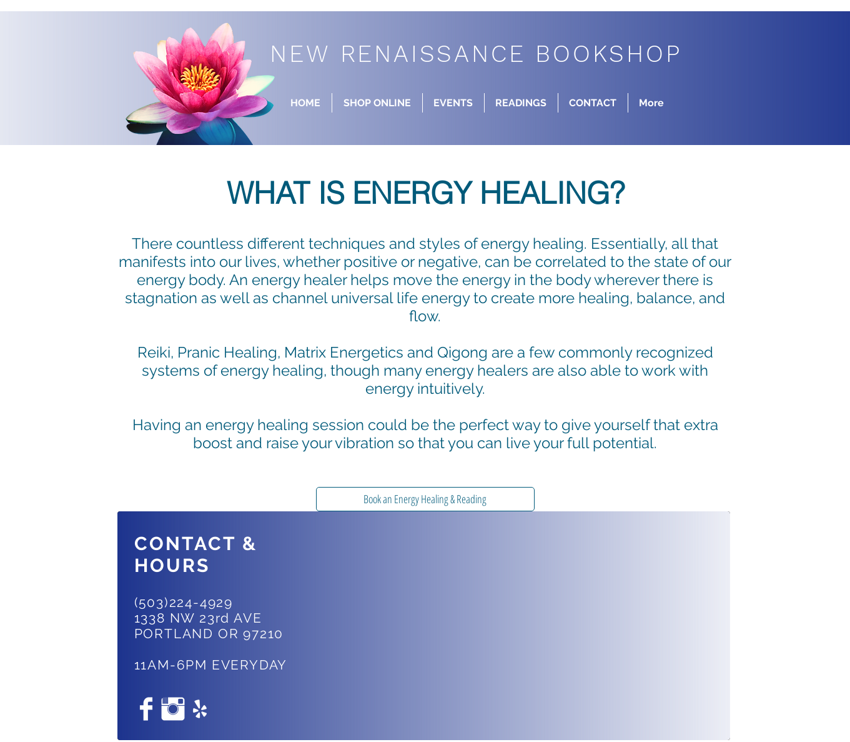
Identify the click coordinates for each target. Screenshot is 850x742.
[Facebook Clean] (146, 709)
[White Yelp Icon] (200, 709)
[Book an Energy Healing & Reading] (425, 499)
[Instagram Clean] (173, 709)
